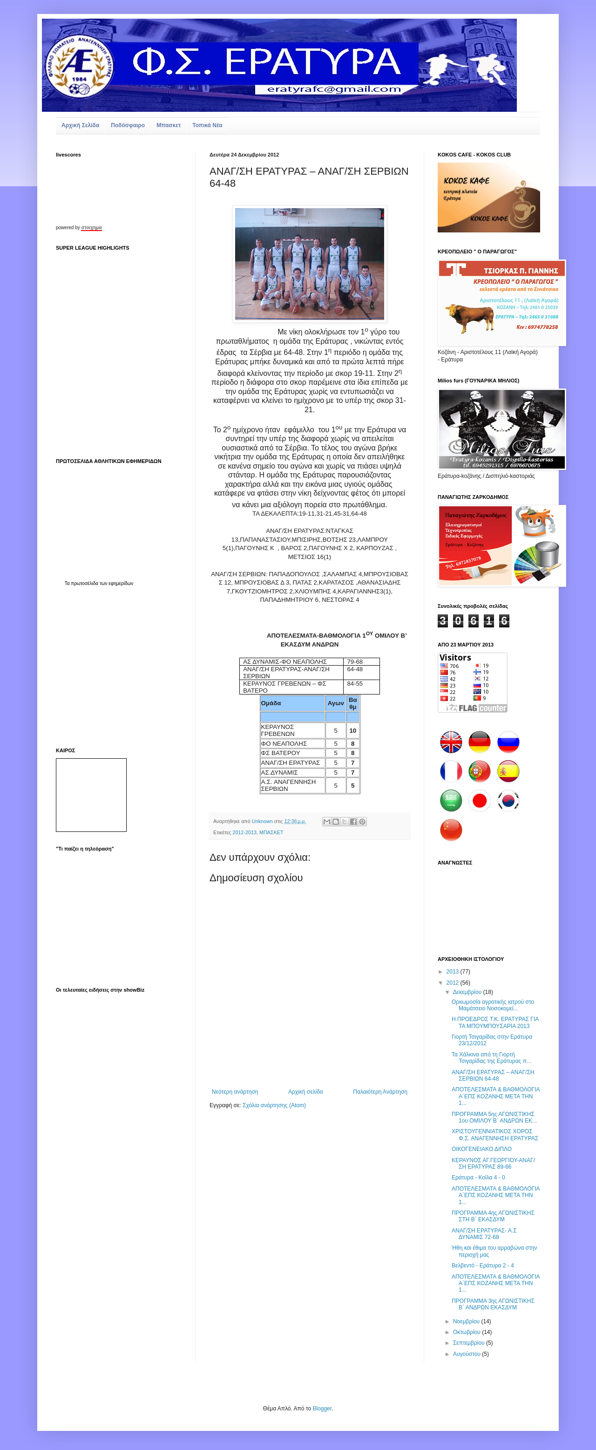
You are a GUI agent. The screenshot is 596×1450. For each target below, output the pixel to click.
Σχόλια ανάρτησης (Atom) (274, 1105)
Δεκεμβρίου (468, 992)
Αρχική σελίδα (305, 1092)
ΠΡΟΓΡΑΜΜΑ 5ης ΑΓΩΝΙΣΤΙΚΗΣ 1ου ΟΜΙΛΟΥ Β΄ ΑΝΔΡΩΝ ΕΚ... (494, 1117)
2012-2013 (244, 832)
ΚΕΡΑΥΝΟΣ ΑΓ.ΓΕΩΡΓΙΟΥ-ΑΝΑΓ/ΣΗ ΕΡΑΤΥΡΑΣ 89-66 (493, 1163)
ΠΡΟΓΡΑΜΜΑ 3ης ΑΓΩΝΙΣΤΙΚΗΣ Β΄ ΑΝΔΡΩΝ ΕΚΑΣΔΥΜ (493, 1304)
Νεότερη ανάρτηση (235, 1092)
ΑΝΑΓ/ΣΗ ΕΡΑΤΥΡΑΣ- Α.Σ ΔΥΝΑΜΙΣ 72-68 (484, 1233)
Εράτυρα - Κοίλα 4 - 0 (478, 1177)
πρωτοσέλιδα (84, 583)
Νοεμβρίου (467, 1321)
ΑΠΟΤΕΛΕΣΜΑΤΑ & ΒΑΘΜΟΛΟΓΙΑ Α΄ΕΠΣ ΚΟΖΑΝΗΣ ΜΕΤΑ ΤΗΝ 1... (496, 1096)
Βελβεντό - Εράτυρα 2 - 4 (483, 1265)
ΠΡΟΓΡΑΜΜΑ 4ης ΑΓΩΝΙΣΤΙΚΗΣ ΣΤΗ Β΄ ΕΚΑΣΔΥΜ (493, 1216)
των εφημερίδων (115, 583)
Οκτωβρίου (467, 1332)
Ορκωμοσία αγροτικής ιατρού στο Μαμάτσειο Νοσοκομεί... (493, 1005)
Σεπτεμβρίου (469, 1343)
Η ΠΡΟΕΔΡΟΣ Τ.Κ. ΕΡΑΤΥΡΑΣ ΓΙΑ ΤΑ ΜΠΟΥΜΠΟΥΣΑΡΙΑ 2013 (495, 1022)
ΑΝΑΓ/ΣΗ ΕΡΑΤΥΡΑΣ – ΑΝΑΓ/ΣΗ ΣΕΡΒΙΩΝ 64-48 (493, 1075)
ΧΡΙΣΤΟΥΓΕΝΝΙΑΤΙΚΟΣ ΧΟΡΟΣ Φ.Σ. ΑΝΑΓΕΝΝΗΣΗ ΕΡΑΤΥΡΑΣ (495, 1134)
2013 (454, 971)
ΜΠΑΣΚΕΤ (271, 832)
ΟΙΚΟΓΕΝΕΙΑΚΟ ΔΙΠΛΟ (482, 1149)
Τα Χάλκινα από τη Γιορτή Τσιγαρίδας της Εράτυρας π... (491, 1057)
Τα (68, 583)
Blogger (322, 1408)
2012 (454, 983)
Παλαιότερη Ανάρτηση (380, 1092)
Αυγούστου (467, 1354)
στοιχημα (91, 227)
